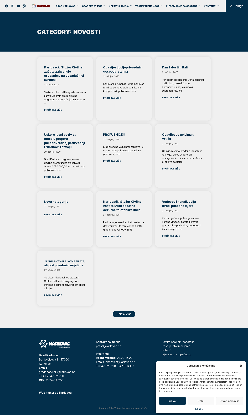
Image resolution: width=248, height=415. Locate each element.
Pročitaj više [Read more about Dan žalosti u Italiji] (171, 97)
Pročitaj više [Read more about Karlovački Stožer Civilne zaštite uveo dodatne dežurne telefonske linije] (112, 236)
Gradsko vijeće (94, 6)
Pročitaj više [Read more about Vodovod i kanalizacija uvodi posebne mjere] (171, 235)
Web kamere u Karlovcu (55, 392)
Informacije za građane (183, 6)
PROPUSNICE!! (114, 134)
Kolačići (199, 409)
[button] (241, 365)
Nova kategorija (56, 201)
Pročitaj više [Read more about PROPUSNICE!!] (112, 160)
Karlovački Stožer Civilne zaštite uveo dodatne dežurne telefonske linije (122, 206)
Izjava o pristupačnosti (176, 354)
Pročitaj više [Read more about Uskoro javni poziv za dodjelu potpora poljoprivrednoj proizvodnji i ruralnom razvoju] (53, 177)
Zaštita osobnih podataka (178, 342)
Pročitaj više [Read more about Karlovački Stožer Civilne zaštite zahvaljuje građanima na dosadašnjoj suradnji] (53, 109)
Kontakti (212, 6)
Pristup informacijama (176, 346)
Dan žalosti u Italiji (175, 67)
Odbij (201, 401)
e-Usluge (237, 6)
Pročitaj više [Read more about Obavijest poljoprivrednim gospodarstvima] (112, 98)
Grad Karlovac (67, 6)
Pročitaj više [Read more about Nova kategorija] (53, 214)
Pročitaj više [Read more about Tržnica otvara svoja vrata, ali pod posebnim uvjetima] (53, 295)
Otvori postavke (229, 401)
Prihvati (172, 401)
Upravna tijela (120, 6)
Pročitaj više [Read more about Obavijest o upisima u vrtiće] (171, 168)
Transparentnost (149, 6)
